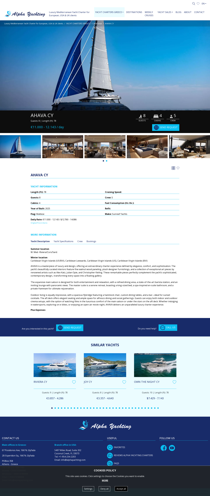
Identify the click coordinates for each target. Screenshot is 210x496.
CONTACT (199, 12)
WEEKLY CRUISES (149, 14)
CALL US (167, 327)
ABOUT (188, 12)
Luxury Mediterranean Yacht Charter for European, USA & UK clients (69, 14)
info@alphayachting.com (73, 459)
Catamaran (97, 23)
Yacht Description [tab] (40, 241)
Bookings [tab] (91, 241)
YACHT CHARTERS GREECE (78, 23)
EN (203, 3)
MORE (105, 480)
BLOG (178, 12)
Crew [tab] (79, 241)
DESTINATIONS (134, 12)
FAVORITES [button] (116, 447)
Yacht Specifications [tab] (63, 241)
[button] (198, 3)
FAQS (113, 463)
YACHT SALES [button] (164, 12)
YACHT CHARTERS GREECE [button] (108, 12)
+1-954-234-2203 (67, 456)
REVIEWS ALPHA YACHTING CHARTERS (130, 455)
